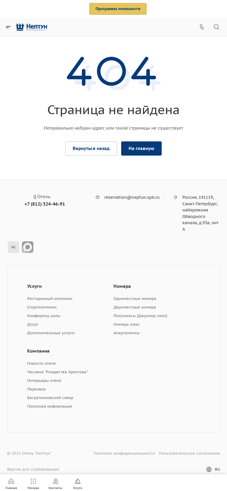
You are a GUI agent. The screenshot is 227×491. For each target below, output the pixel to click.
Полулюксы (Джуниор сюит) (140, 315)
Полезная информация (49, 406)
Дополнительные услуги (50, 332)
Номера (122, 286)
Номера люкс (127, 324)
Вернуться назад (91, 148)
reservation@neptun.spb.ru (132, 197)
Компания (38, 351)
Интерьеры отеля (44, 380)
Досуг (32, 324)
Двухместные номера (135, 307)
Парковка (36, 389)
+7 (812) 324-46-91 (45, 204)
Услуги (34, 286)
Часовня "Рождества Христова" (57, 371)
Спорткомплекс (42, 307)
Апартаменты (127, 332)
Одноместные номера (135, 298)
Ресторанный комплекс (50, 298)
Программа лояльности (117, 8)
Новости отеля (41, 363)
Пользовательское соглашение (189, 453)
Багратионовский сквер (50, 397)
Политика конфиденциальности (124, 453)
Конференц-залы (43, 315)
